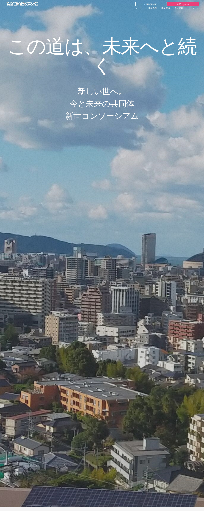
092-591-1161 (151, 4)
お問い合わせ (183, 4)
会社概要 (179, 8)
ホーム (138, 8)
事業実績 (165, 8)
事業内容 (152, 8)
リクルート (193, 8)
